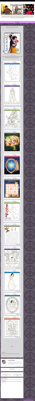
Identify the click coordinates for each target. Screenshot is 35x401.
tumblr (10, 0)
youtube (23, 0)
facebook (17, 0)
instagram (7, 0)
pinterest (13, 0)
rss (28, 0)
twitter (20, 0)
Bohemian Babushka (29, 80)
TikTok (26, 0)
